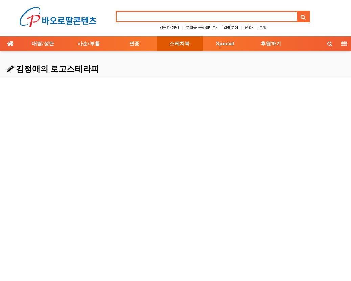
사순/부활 (88, 44)
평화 (248, 27)
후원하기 (271, 44)
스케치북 (179, 44)
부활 (262, 27)
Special (225, 44)
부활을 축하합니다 (201, 27)
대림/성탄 (43, 44)
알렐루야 (230, 27)
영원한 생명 (169, 27)
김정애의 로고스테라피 (53, 69)
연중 (134, 44)
